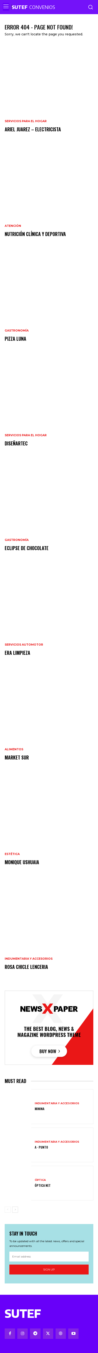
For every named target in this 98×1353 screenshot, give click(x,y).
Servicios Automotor (24, 644)
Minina (39, 1108)
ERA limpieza (17, 652)
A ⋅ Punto (41, 1147)
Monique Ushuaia (22, 862)
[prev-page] (8, 1210)
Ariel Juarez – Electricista (33, 129)
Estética (12, 854)
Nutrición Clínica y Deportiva (35, 233)
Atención (13, 225)
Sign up (49, 1269)
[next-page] (15, 1210)
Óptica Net (43, 1185)
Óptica (40, 1180)
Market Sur (17, 757)
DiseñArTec (16, 443)
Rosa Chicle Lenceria (26, 966)
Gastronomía (17, 330)
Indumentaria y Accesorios (29, 958)
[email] (49, 1257)
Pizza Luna (15, 338)
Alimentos (14, 749)
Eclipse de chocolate (27, 548)
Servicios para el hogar (26, 121)
